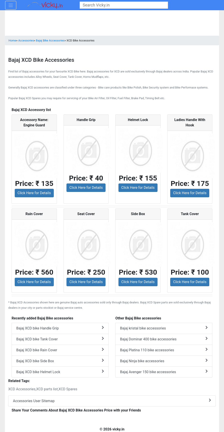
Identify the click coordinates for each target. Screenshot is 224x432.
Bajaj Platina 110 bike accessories (164, 350)
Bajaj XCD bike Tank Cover (60, 339)
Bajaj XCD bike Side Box (60, 360)
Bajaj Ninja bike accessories (164, 360)
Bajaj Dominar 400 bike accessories (164, 339)
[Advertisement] (112, 23)
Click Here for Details (34, 193)
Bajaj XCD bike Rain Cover (60, 350)
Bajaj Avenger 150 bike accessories (164, 371)
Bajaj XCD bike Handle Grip (60, 328)
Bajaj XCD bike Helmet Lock (60, 371)
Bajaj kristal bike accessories (164, 328)
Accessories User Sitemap (112, 400)
